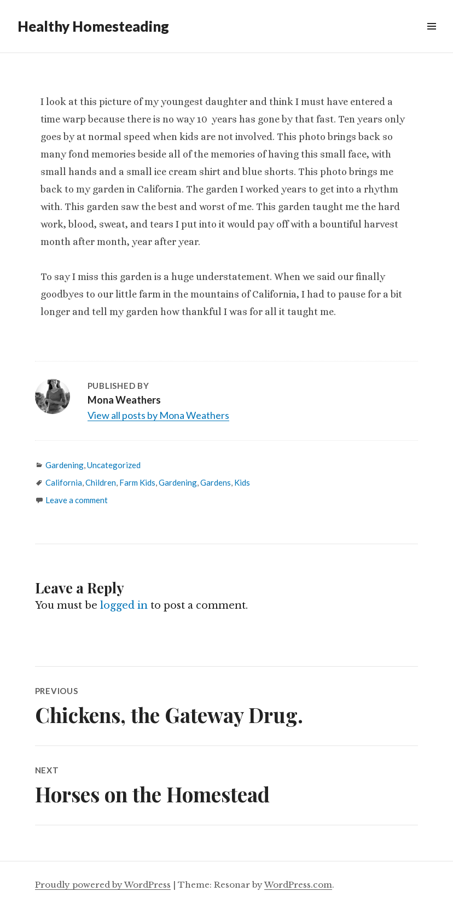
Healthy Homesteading (93, 26)
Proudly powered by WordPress (103, 884)
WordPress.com (298, 884)
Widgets (431, 38)
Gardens (215, 482)
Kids (242, 482)
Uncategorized (114, 465)
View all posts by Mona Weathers (158, 415)
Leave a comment (76, 500)
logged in (124, 605)
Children (100, 482)
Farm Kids (137, 482)
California (63, 482)
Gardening (64, 465)
